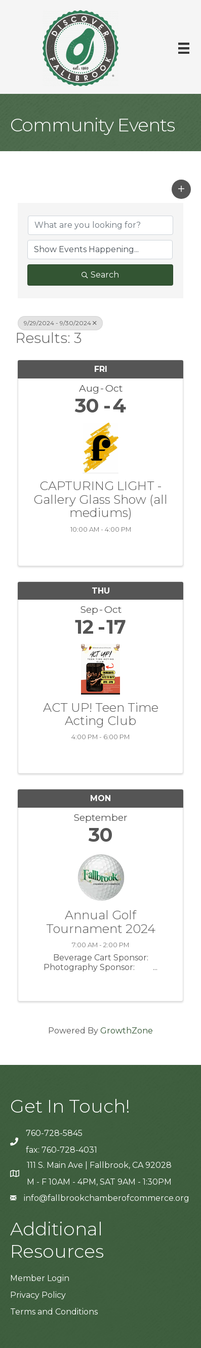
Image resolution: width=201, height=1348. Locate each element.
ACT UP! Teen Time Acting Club (100, 714)
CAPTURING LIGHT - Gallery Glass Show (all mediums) (100, 499)
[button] (181, 189)
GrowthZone (126, 1030)
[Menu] (183, 48)
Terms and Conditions (54, 1312)
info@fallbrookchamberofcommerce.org (106, 1198)
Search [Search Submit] (100, 275)
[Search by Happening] (100, 249)
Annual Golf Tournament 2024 (100, 922)
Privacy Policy (38, 1295)
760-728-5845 (54, 1133)
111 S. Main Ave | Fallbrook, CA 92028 (99, 1165)
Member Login (39, 1278)
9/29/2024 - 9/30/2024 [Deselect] (60, 323)
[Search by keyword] (100, 225)
